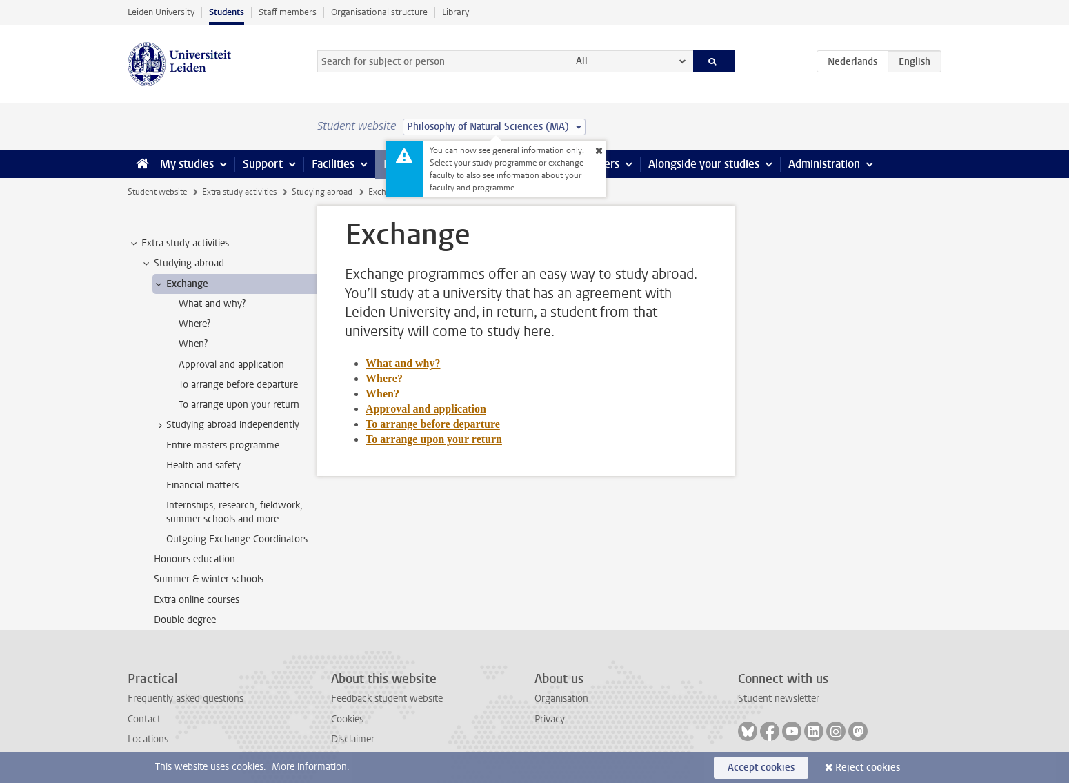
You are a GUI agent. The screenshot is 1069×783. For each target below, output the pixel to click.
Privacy (549, 719)
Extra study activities (239, 191)
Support (263, 164)
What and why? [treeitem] (212, 303)
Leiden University (161, 12)
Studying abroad (322, 191)
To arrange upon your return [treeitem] (239, 404)
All (582, 61)
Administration (824, 164)
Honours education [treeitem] (194, 559)
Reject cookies (867, 767)
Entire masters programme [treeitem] (222, 445)
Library (455, 12)
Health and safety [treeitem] (203, 465)
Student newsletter (778, 698)
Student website (157, 191)
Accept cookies (761, 767)
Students (226, 12)
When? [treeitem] (193, 343)
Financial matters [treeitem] (202, 485)
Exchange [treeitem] (180, 284)
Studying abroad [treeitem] (182, 263)
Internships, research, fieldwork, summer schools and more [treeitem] (234, 512)
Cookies (347, 719)
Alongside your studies (703, 164)
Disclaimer (352, 739)
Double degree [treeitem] (185, 619)
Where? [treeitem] (194, 323)
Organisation (561, 698)
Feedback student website (387, 698)
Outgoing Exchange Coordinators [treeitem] (237, 539)
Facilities (333, 164)
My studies (187, 164)
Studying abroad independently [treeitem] (226, 425)
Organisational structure (379, 12)
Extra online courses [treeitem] (196, 599)
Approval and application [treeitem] (231, 364)
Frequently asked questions (185, 698)
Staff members (288, 12)
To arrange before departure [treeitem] (238, 384)
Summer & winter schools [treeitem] (208, 579)
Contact (144, 719)
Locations (148, 739)
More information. (311, 766)
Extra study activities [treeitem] (178, 243)
